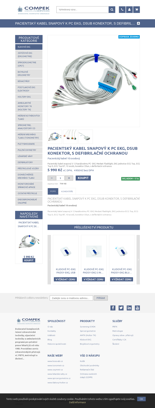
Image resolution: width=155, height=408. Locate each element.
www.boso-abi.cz (55, 361)
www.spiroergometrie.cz (59, 378)
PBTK (114, 327)
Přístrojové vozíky (28, 168)
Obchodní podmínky (89, 365)
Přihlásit (101, 298)
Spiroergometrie (88, 331)
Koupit (83, 178)
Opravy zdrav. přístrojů (122, 335)
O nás (50, 327)
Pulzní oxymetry (27, 150)
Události (51, 335)
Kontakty (52, 331)
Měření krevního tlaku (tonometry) (28, 136)
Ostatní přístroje (27, 193)
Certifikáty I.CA (119, 339)
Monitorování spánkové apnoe (26, 185)
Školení (115, 344)
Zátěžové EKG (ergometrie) (25, 54)
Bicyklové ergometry (24, 73)
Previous (49, 260)
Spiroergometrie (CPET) (27, 64)
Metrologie (117, 331)
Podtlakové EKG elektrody (26, 89)
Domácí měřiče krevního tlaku (26, 176)
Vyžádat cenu (65, 279)
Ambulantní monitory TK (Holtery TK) (25, 106)
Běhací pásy (24, 81)
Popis (53, 191)
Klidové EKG (24, 47)
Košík (82, 361)
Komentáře (67, 191)
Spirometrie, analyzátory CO (26, 127)
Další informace (77, 402)
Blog (50, 339)
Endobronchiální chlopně (27, 201)
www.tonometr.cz (56, 365)
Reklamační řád (87, 370)
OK (141, 399)
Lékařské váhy (25, 156)
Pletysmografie (26, 144)
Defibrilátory (25, 162)
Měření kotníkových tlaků (29, 117)
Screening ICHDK (87, 327)
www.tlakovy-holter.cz (58, 382)
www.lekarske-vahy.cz (57, 374)
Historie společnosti (57, 344)
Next (138, 260)
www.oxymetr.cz (55, 370)
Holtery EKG (24, 97)
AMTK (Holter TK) (88, 335)
